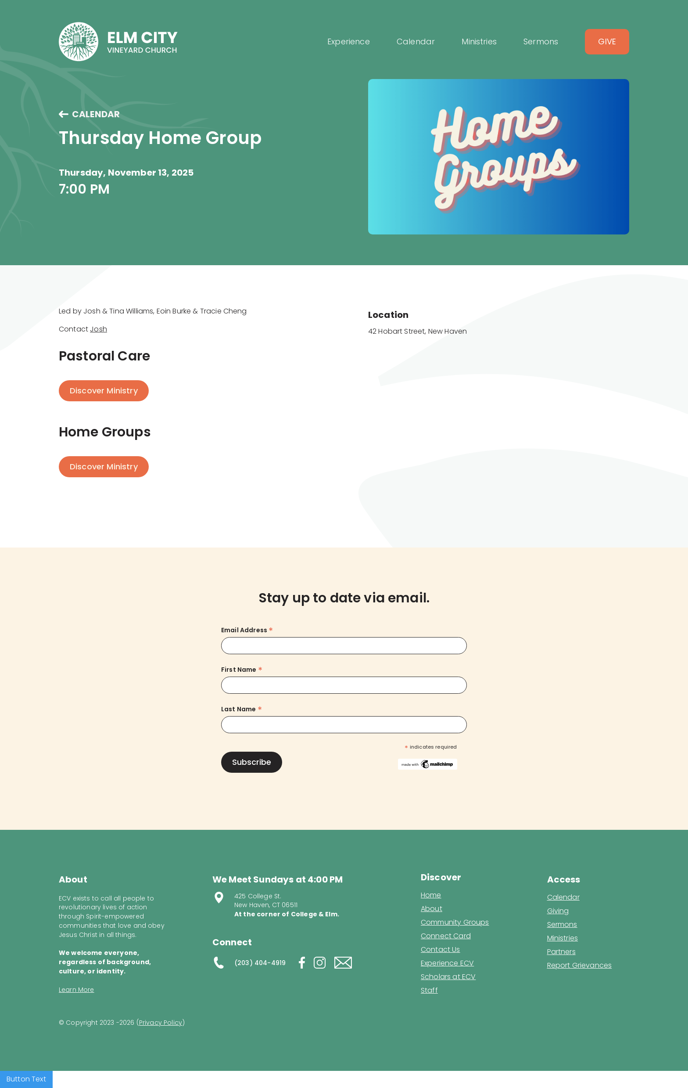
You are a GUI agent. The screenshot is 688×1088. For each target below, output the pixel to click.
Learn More (76, 989)
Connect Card (446, 936)
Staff (429, 990)
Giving (558, 911)
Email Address (247, 630)
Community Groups (455, 922)
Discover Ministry (104, 390)
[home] (118, 41)
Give (607, 41)
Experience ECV (447, 963)
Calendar (563, 897)
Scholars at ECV (448, 976)
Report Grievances (579, 966)
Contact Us (440, 949)
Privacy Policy (160, 1022)
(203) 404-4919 (260, 963)
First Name (241, 669)
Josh (98, 329)
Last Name (241, 709)
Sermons (562, 924)
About (431, 908)
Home (431, 895)
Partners (561, 951)
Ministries (562, 938)
